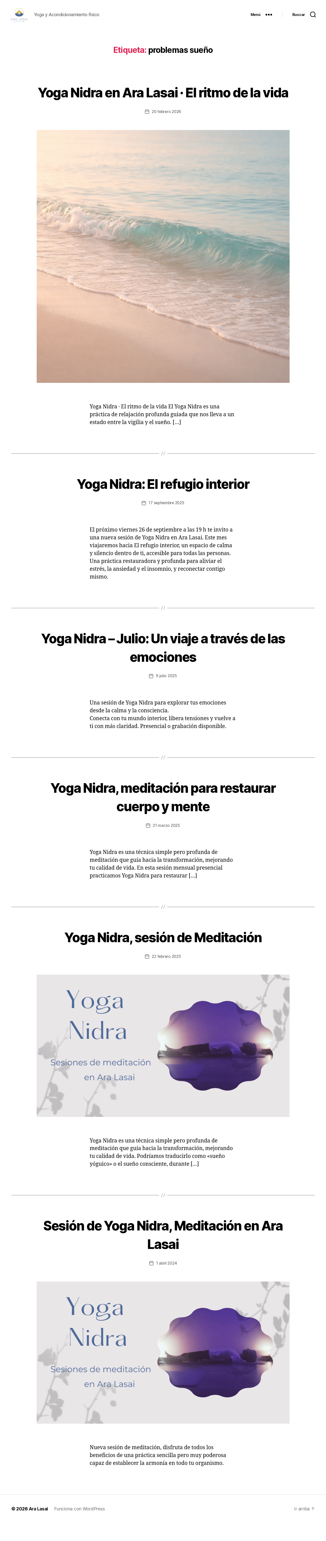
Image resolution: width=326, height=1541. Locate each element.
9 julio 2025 (167, 694)
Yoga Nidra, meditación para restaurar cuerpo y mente (163, 814)
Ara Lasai (39, 1526)
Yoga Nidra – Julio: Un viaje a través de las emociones (163, 665)
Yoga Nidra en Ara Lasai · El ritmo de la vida (163, 101)
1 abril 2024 (167, 1281)
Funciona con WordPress (80, 1526)
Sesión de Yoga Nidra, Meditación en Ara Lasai (163, 1252)
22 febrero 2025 (166, 974)
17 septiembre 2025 (166, 521)
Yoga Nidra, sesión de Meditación (163, 954)
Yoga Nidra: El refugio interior (163, 501)
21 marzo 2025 (166, 843)
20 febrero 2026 (166, 130)
